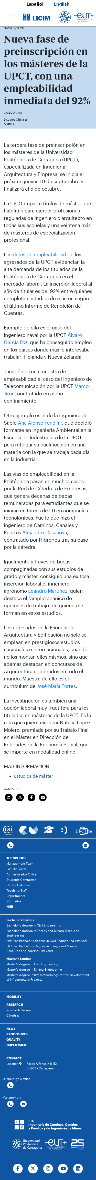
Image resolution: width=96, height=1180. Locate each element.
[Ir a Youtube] (63, 1169)
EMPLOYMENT (17, 1045)
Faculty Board (16, 869)
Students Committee (21, 879)
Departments (15, 896)
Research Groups (18, 1010)
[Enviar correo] (43, 796)
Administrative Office (21, 874)
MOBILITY (14, 996)
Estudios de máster (33, 775)
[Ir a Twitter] (33, 1169)
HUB (9, 906)
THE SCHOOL (16, 858)
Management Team (20, 863)
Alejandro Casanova (44, 532)
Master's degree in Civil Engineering (32, 964)
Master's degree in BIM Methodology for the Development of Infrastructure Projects (47, 977)
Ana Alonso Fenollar (40, 423)
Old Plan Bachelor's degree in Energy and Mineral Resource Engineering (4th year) (41, 948)
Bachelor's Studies (20, 920)
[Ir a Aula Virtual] (49, 832)
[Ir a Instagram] (48, 1169)
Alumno (9, 123)
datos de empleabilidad (39, 254)
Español (35, 3)
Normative (13, 901)
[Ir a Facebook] (17, 1169)
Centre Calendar (18, 885)
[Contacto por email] (85, 845)
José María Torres (56, 686)
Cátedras (12, 1015)
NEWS (11, 1028)
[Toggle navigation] (10, 17)
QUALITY (13, 1039)
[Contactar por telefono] (10, 845)
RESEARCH (14, 1004)
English (62, 3)
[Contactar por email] (23, 1104)
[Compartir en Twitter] (20, 796)
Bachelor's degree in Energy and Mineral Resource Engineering (42, 933)
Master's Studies (18, 958)
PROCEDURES (17, 1034)
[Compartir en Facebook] (31, 796)
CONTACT (14, 1058)
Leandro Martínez (47, 591)
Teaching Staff (16, 890)
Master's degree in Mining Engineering (34, 969)
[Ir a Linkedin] (78, 1169)
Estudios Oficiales (15, 119)
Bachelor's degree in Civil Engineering (33, 925)
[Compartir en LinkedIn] (9, 796)
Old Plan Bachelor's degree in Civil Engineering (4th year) (47, 940)
